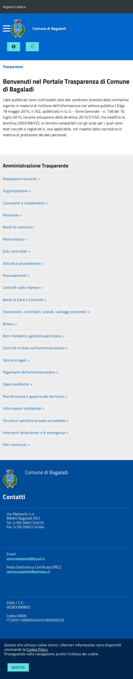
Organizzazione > (17, 191)
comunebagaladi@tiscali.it (26, 558)
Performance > (15, 239)
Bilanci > (10, 324)
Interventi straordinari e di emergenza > (35, 432)
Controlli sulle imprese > (22, 287)
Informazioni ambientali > (24, 408)
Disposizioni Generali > (21, 179)
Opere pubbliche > (17, 384)
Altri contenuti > (16, 444)
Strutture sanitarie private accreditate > (36, 420)
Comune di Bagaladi (49, 28)
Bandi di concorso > (18, 227)
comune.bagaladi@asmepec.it (28, 571)
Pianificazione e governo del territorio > (35, 396)
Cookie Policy (37, 649)
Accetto (18, 667)
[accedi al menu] (7, 28)
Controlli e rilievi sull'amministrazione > (35, 348)
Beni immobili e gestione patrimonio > (34, 336)
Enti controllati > (16, 251)
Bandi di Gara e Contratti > (24, 299)
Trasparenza (13, 66)
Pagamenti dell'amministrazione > (30, 372)
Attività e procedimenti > (23, 263)
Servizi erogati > (16, 360)
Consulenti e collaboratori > (25, 203)
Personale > (12, 215)
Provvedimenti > (16, 275)
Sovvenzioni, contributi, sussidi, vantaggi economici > (46, 311)
